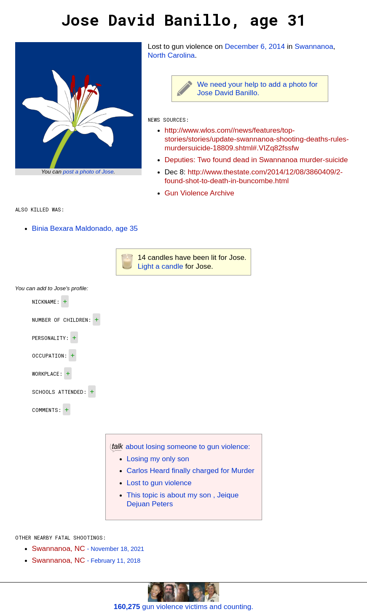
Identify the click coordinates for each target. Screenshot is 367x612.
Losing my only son (158, 458)
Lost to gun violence (159, 482)
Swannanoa (314, 46)
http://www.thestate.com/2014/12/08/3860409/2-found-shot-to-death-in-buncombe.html (254, 176)
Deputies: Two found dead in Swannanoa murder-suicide (256, 159)
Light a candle (160, 266)
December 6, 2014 (255, 46)
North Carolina (171, 55)
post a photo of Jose (88, 171)
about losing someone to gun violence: (180, 446)
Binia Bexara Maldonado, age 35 (85, 228)
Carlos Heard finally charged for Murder (190, 470)
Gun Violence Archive (199, 193)
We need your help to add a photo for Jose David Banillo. (257, 88)
